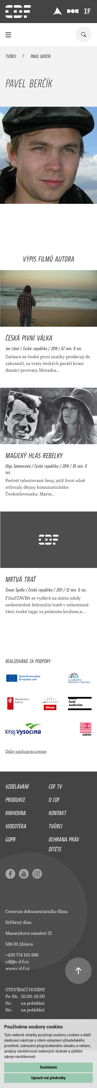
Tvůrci (10, 55)
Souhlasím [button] (48, 1067)
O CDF (54, 798)
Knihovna (15, 811)
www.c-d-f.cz (17, 968)
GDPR (10, 838)
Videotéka (15, 824)
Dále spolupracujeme (26, 751)
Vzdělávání (17, 785)
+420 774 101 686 (22, 955)
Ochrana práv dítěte (64, 843)
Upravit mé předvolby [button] (48, 1078)
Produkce (15, 798)
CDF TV (55, 785)
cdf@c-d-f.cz (17, 961)
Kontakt (57, 811)
